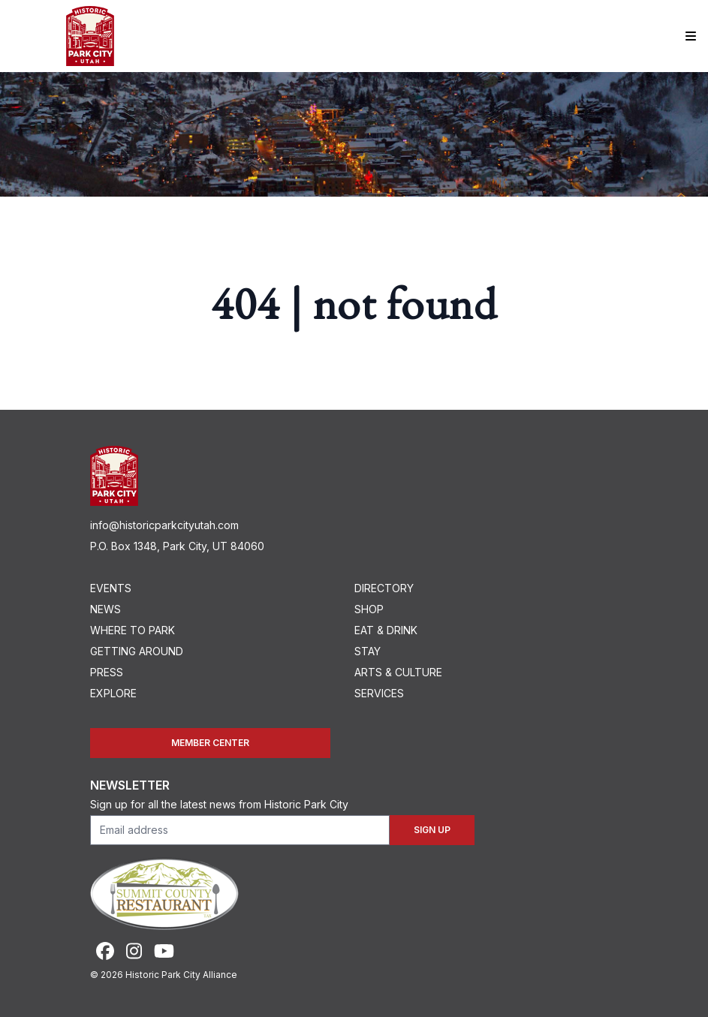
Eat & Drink (385, 630)
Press (106, 672)
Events (110, 588)
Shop (369, 609)
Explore (113, 693)
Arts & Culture (398, 672)
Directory (384, 588)
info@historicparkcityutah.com (164, 525)
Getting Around (136, 651)
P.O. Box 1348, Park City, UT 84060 (177, 546)
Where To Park (132, 630)
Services (379, 693)
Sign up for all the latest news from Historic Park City (219, 804)
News (105, 609)
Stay (367, 651)
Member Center (210, 742)
